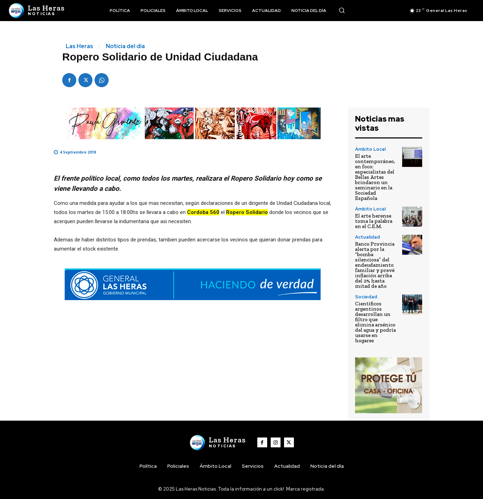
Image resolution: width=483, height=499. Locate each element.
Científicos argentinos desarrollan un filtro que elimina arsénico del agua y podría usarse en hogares (375, 322)
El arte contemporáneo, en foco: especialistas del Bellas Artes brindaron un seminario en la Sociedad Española (375, 177)
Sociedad (366, 296)
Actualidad (367, 237)
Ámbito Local (370, 149)
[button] (342, 10)
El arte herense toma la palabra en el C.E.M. (373, 221)
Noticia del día (125, 46)
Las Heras (79, 46)
